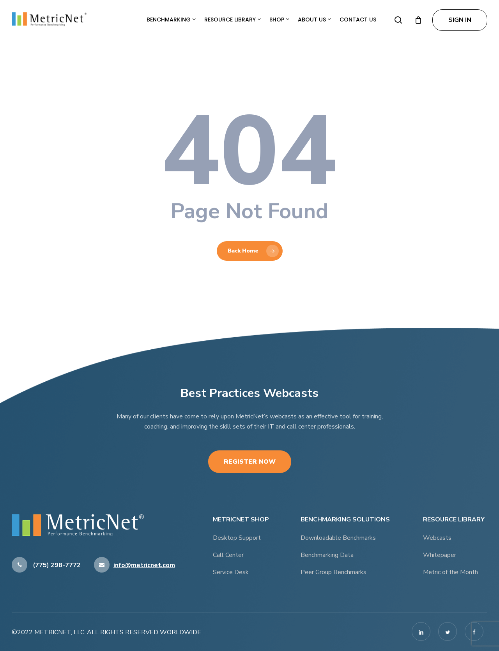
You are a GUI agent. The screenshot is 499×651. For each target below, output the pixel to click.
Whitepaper (439, 555)
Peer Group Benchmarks (333, 572)
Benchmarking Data (327, 555)
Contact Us (358, 19)
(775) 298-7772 (46, 565)
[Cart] (418, 20)
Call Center (228, 555)
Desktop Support (237, 538)
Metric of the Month (450, 572)
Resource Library (232, 19)
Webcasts (437, 538)
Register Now (250, 461)
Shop (279, 19)
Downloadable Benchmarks (338, 538)
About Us (314, 19)
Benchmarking (171, 19)
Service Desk (231, 572)
